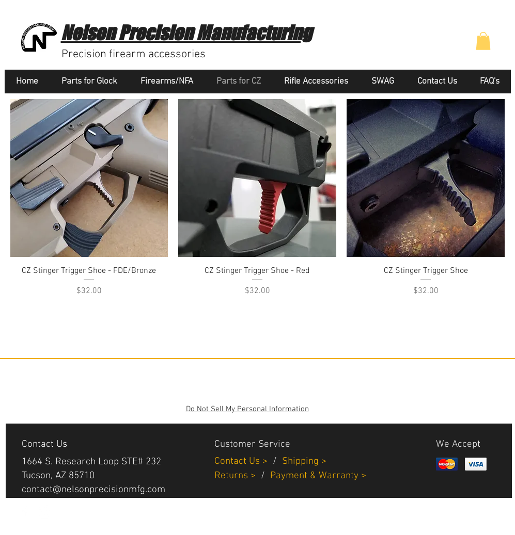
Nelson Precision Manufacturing (186, 32)
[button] (483, 41)
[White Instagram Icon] (44, 511)
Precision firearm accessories (133, 54)
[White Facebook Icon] (26, 511)
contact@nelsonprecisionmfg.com (93, 490)
